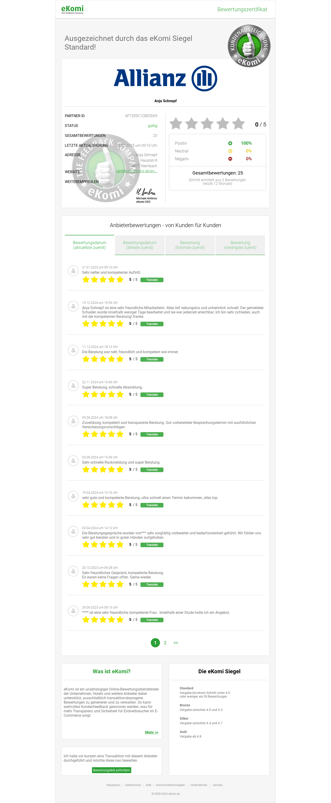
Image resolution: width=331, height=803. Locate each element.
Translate (152, 280)
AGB (148, 785)
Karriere (218, 785)
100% (240, 143)
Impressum (113, 785)
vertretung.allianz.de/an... (136, 171)
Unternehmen (199, 785)
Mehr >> (151, 732)
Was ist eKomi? (112, 671)
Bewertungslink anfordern (111, 770)
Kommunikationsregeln (170, 785)
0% (240, 151)
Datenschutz (133, 785)
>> (176, 642)
